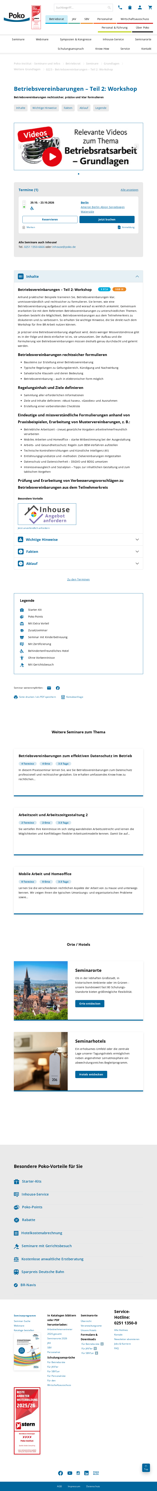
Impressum (74, 1486)
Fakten (68, 108)
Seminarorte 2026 (57, 1338)
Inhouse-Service (113, 39)
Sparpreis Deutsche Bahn (39, 1271)
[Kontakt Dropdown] (120, 7)
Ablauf (84, 108)
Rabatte (24, 1219)
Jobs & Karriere (122, 1343)
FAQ (116, 1348)
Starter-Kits (27, 1181)
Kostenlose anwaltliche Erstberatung (49, 1259)
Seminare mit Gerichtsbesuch (43, 1246)
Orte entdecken (89, 1003)
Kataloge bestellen (24, 1330)
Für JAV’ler (52, 1366)
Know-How (102, 48)
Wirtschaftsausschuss (135, 19)
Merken (28, 227)
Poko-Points (28, 1207)
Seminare (18, 39)
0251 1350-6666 (34, 247)
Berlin (85, 202)
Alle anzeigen (129, 190)
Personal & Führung (115, 27)
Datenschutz (93, 1486)
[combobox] (83, 7)
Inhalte (20, 108)
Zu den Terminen (78, 579)
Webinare (42, 39)
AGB (59, 1486)
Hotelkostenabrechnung (38, 1233)
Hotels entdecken (91, 1074)
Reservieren (50, 219)
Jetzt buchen (106, 219)
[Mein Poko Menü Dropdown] (140, 7)
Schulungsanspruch (71, 48)
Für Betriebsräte (56, 1362)
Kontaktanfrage (72, 696)
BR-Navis (25, 1285)
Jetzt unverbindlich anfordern (34, 528)
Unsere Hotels (89, 1330)
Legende (100, 108)
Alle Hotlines (121, 1330)
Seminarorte (143, 39)
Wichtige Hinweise (44, 108)
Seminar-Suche (22, 1321)
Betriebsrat (56, 19)
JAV (74, 19)
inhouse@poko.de (64, 247)
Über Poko (142, 27)
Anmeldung (126, 227)
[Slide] (78, 173)
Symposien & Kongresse (75, 39)
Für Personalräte (56, 1376)
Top (146, 1468)
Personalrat (104, 19)
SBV (86, 19)
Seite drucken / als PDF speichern (35, 696)
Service (125, 48)
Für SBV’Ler (53, 1371)
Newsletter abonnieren (126, 1339)
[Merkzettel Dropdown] (129, 7)
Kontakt (146, 48)
